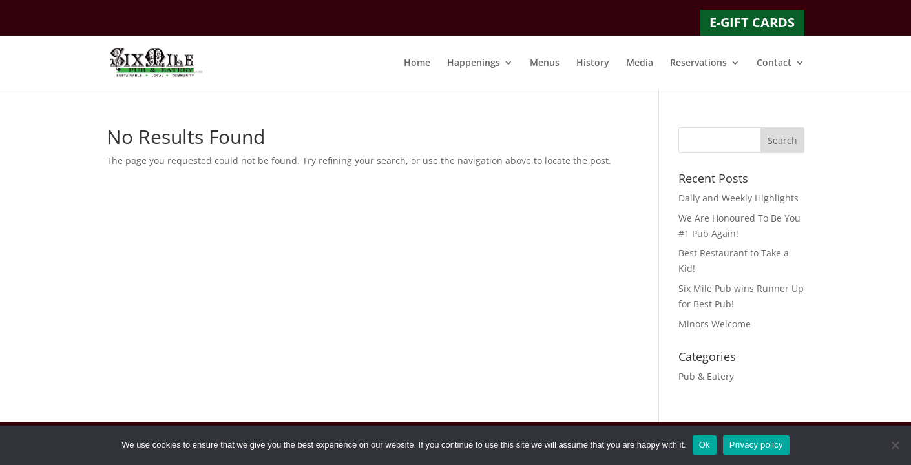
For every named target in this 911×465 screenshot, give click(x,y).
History (592, 63)
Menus (545, 63)
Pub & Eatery (706, 376)
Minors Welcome (714, 324)
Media (639, 63)
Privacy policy (756, 445)
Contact (774, 63)
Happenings (473, 63)
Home (417, 63)
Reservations (698, 63)
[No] (894, 445)
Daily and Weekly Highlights (738, 198)
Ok (704, 445)
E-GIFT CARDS (752, 22)
